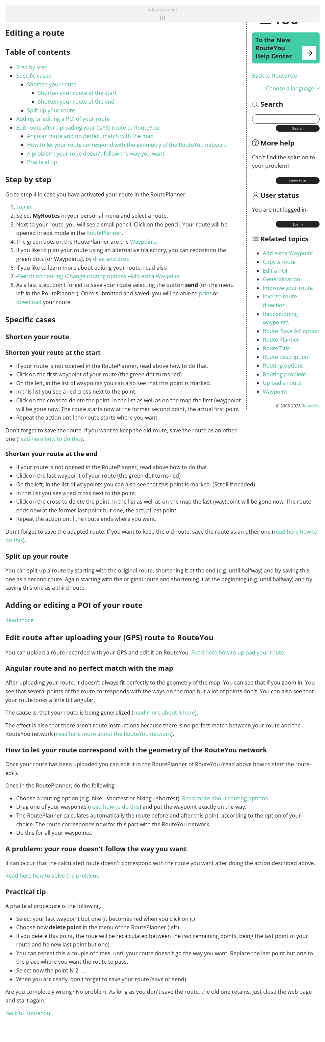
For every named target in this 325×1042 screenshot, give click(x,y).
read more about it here (164, 712)
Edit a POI (275, 270)
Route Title (276, 348)
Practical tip (42, 162)
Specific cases (33, 75)
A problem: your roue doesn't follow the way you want (96, 153)
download (29, 302)
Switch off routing (40, 276)
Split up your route (51, 110)
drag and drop (111, 259)
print (205, 293)
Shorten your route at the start (77, 93)
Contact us (297, 180)
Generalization (281, 279)
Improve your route (288, 288)
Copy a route (279, 262)
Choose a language (293, 88)
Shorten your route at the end (76, 101)
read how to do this (115, 806)
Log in (298, 224)
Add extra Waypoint (288, 253)
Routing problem (284, 374)
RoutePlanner (104, 233)
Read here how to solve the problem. (52, 875)
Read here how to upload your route (237, 652)
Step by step (32, 67)
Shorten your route (51, 84)
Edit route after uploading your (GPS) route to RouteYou (87, 127)
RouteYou (311, 406)
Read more (19, 620)
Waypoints (143, 241)
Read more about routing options (225, 798)
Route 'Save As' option (291, 331)
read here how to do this (49, 439)
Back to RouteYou (274, 75)
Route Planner (281, 339)
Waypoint (275, 391)
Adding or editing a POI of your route (63, 119)
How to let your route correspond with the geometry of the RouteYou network (126, 145)
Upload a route (282, 382)
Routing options (283, 365)
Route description (285, 356)
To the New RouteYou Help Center (285, 48)
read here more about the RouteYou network (113, 734)
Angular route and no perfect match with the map (90, 136)
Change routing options (96, 276)
